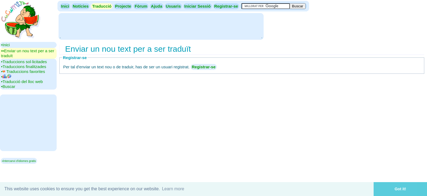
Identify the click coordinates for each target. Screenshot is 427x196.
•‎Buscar (8, 86)
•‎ (6, 76)
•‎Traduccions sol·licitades (24, 61)
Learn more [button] (173, 188)
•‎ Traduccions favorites (23, 71)
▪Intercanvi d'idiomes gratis (19, 161)
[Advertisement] (161, 26)
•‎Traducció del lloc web (22, 81)
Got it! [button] (400, 189)
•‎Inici (5, 44)
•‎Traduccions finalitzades (23, 66)
